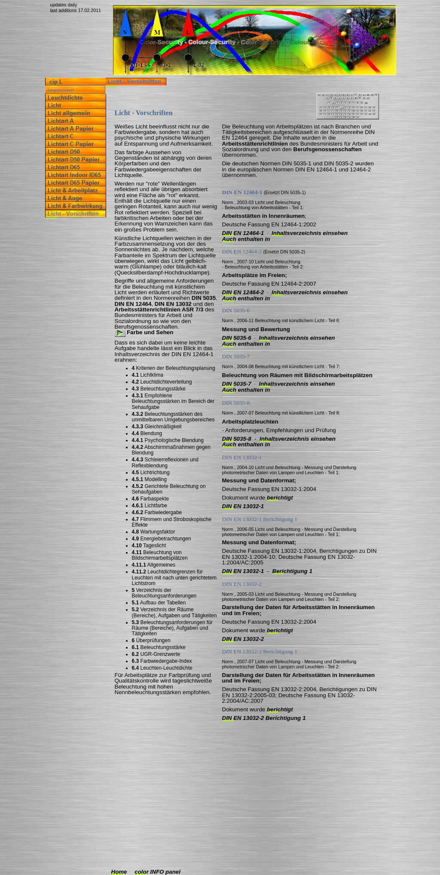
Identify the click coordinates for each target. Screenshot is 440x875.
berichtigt (280, 497)
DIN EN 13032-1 (243, 506)
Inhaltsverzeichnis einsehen (310, 233)
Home (119, 872)
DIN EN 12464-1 (243, 233)
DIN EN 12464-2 (243, 292)
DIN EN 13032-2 (243, 639)
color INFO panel (157, 872)
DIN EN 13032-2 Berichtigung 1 (264, 718)
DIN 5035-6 (236, 338)
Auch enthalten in (246, 239)
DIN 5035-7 (236, 384)
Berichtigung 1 (292, 571)
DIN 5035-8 (236, 439)
